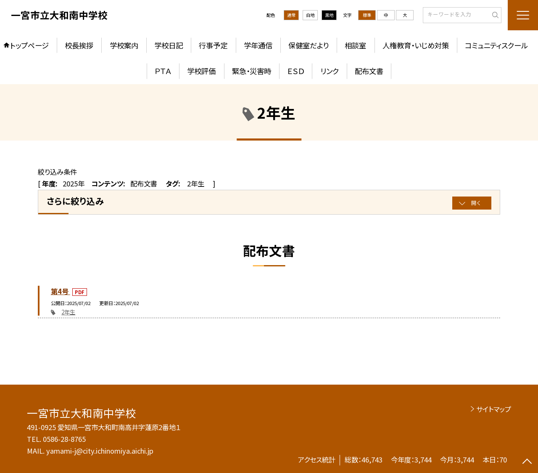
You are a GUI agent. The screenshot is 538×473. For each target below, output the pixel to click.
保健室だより (308, 45)
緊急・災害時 (251, 71)
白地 (310, 15)
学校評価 (201, 71)
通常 (291, 15)
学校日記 (168, 45)
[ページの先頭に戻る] (527, 462)
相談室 (355, 45)
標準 (367, 15)
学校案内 (124, 45)
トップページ (29, 45)
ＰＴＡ (163, 71)
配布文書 (369, 71)
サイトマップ (493, 409)
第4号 (60, 291)
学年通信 (258, 45)
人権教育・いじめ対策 (415, 45)
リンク (329, 71)
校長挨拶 (79, 45)
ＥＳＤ (295, 71)
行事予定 (213, 45)
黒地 (329, 15)
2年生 (68, 312)
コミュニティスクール (496, 45)
